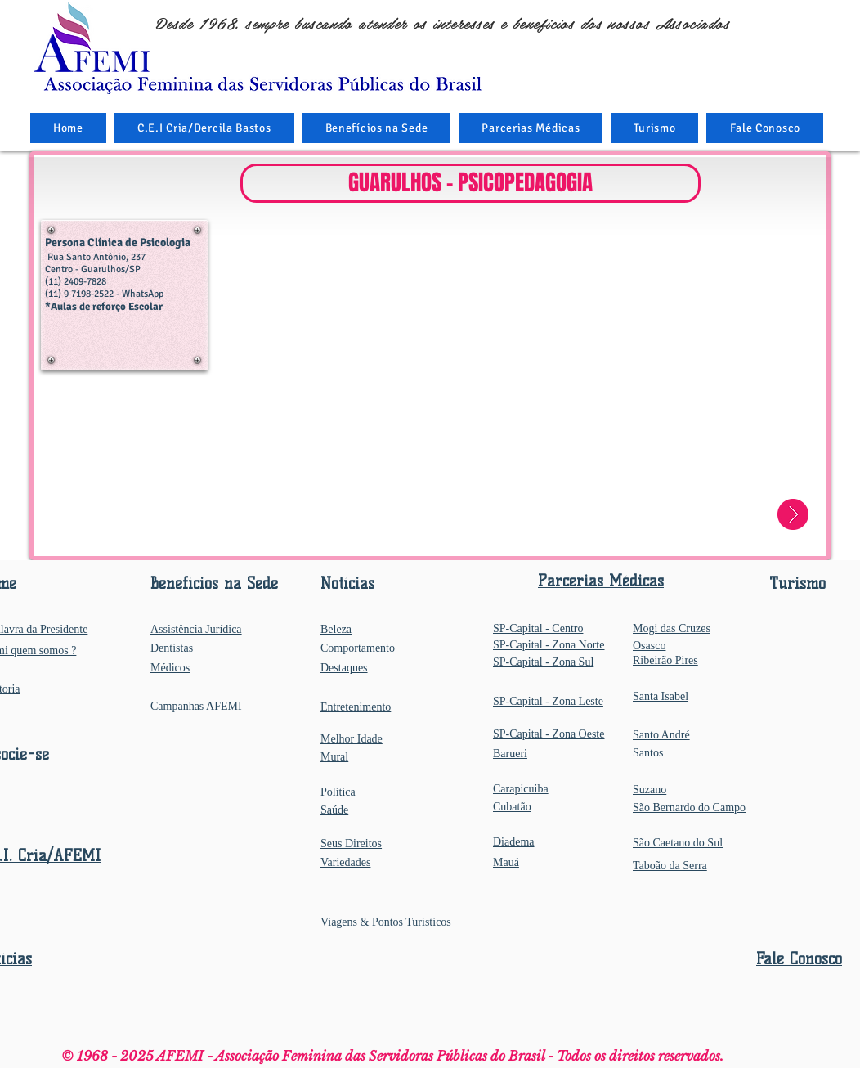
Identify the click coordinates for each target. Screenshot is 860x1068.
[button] (377, 128)
